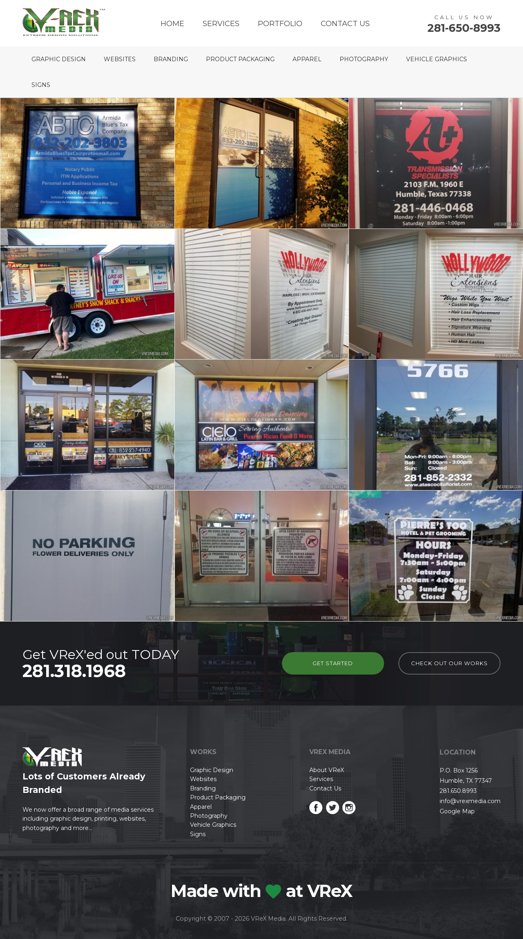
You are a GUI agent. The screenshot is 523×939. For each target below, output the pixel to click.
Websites (120, 59)
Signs (40, 85)
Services (221, 23)
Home (172, 23)
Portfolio (280, 23)
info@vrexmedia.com (470, 801)
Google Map (457, 811)
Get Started (333, 663)
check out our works (449, 663)
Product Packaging (240, 59)
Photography (364, 59)
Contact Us (345, 23)
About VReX (326, 770)
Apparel (307, 59)
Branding (171, 59)
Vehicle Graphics (436, 59)
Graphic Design (58, 59)
